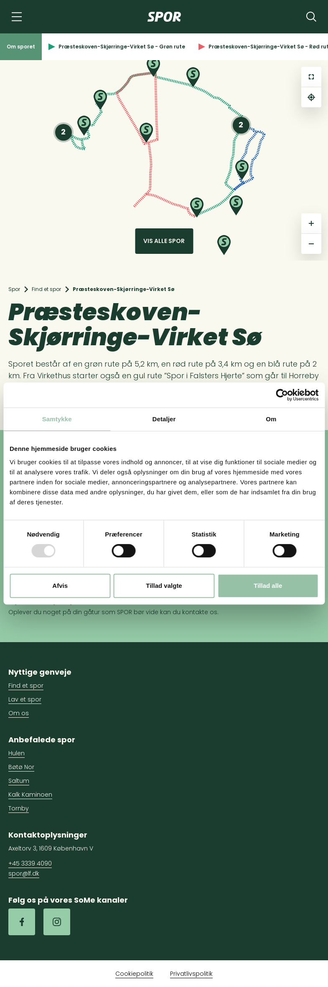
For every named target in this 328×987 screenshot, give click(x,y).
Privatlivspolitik (191, 973)
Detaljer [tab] (164, 419)
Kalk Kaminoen (30, 794)
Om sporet (21, 46)
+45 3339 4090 (30, 863)
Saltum (18, 781)
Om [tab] (271, 419)
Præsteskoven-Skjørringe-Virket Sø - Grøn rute (116, 46)
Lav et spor (24, 699)
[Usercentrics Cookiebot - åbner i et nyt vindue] (281, 395)
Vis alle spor (164, 241)
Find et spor (46, 289)
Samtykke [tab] (57, 419)
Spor (14, 289)
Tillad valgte (164, 585)
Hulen (16, 753)
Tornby (18, 808)
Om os (18, 713)
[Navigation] (16, 16)
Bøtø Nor (21, 767)
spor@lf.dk (23, 873)
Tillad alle (268, 585)
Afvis (60, 585)
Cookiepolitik (134, 973)
